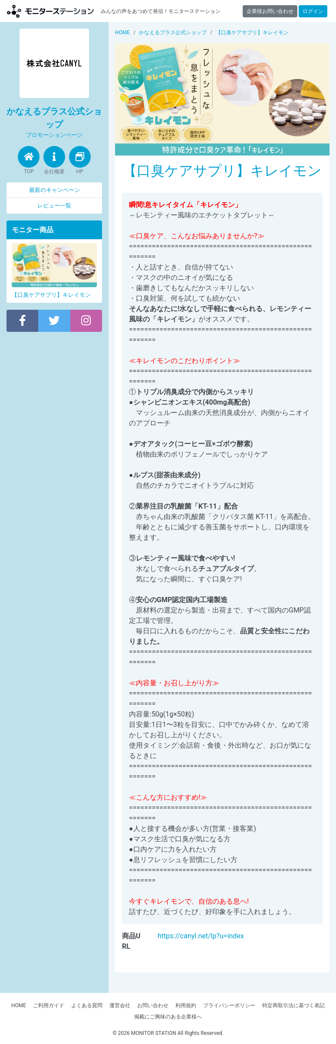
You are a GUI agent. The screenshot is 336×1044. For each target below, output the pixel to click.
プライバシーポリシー (229, 1005)
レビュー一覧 (54, 205)
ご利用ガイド (48, 1005)
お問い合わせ (152, 1005)
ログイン (313, 11)
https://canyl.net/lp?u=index (201, 936)
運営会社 (119, 1005)
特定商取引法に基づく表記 (293, 1005)
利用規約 (185, 1005)
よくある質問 (86, 1005)
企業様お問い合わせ (270, 11)
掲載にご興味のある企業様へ (168, 1017)
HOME (18, 1005)
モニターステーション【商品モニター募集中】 (50, 11)
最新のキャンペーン (54, 190)
